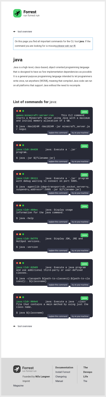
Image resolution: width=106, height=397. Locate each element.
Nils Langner (42, 376)
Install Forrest (62, 372)
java (84, 112)
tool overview (25, 31)
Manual (59, 381)
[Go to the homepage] (32, 16)
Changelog (61, 376)
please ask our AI (66, 45)
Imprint (26, 381)
